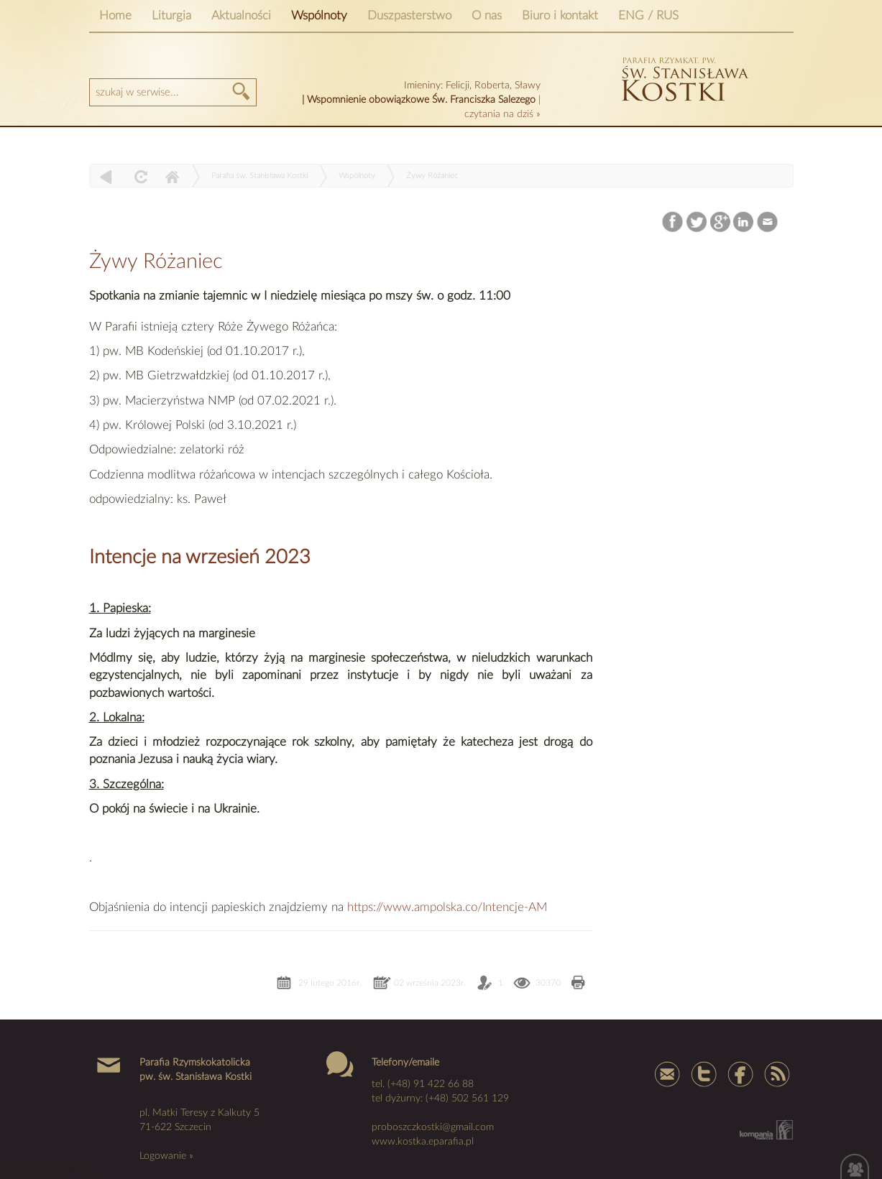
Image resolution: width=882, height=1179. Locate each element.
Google (720, 222)
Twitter (697, 222)
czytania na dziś (500, 114)
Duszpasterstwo (409, 15)
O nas (487, 15)
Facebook (673, 222)
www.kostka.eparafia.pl (423, 1142)
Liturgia (171, 15)
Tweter (704, 1073)
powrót (106, 176)
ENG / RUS (648, 15)
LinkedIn (743, 222)
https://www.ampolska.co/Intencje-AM (447, 907)
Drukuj (578, 984)
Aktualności (241, 15)
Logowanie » (166, 1156)
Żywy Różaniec (432, 176)
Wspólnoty (319, 15)
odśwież (139, 176)
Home (115, 15)
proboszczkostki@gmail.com (433, 1127)
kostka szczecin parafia (683, 77)
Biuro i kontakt (560, 15)
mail (668, 1073)
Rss (776, 1073)
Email (767, 222)
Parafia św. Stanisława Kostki (259, 176)
